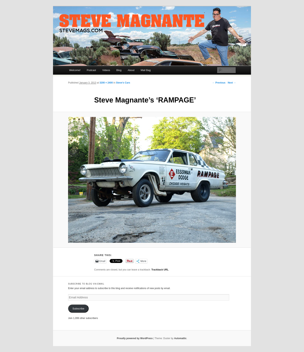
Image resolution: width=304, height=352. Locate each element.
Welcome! (75, 70)
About (131, 70)
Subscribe (78, 308)
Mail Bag (146, 70)
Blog (119, 70)
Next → (232, 82)
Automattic (180, 338)
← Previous (218, 82)
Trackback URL (160, 269)
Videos (106, 70)
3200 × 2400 (106, 82)
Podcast (91, 70)
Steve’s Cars (123, 82)
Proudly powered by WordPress (135, 338)
